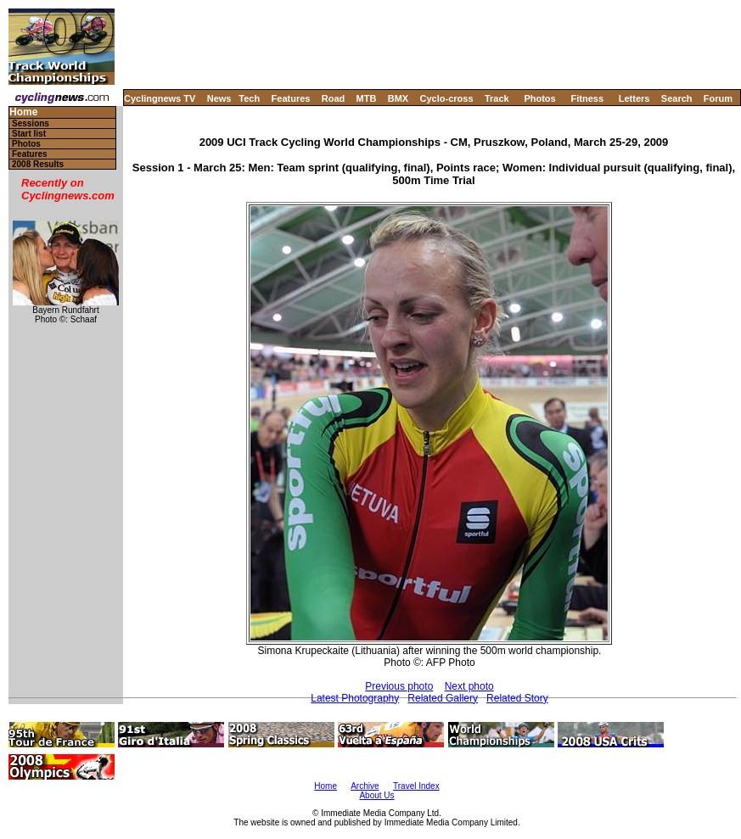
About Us (376, 795)
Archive (365, 786)
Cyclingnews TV (159, 98)
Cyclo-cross (447, 98)
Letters (634, 98)
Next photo (469, 686)
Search (677, 98)
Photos (539, 98)
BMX (398, 98)
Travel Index (416, 786)
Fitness (586, 98)
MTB (366, 98)
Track (497, 98)
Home (23, 112)
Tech (249, 98)
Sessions (30, 123)
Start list (29, 133)
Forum (718, 98)
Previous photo (399, 686)
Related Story (517, 698)
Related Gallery (442, 698)
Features (291, 98)
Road (333, 98)
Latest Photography (355, 698)
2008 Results (38, 164)
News (219, 98)
